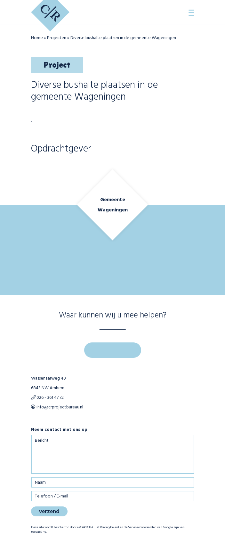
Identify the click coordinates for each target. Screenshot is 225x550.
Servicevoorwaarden (142, 527)
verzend (49, 511)
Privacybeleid (109, 527)
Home (37, 38)
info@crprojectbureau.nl (57, 407)
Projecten (56, 38)
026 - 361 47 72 (47, 397)
